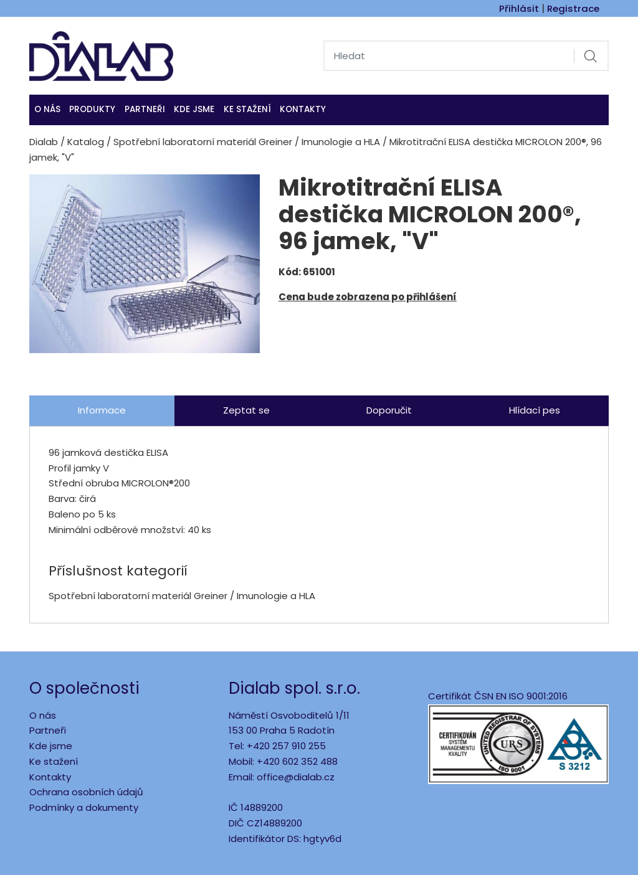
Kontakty (303, 109)
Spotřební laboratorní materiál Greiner (202, 141)
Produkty (92, 109)
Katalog (85, 141)
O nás (47, 109)
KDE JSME (194, 109)
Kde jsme (50, 745)
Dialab (43, 141)
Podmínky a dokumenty (83, 807)
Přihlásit (519, 8)
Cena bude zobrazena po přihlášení (368, 296)
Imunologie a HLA (341, 141)
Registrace (573, 8)
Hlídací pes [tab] (534, 410)
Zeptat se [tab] (246, 410)
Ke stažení (247, 109)
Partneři (145, 109)
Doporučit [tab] (389, 410)
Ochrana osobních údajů (86, 791)
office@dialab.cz (296, 776)
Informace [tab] (102, 410)
